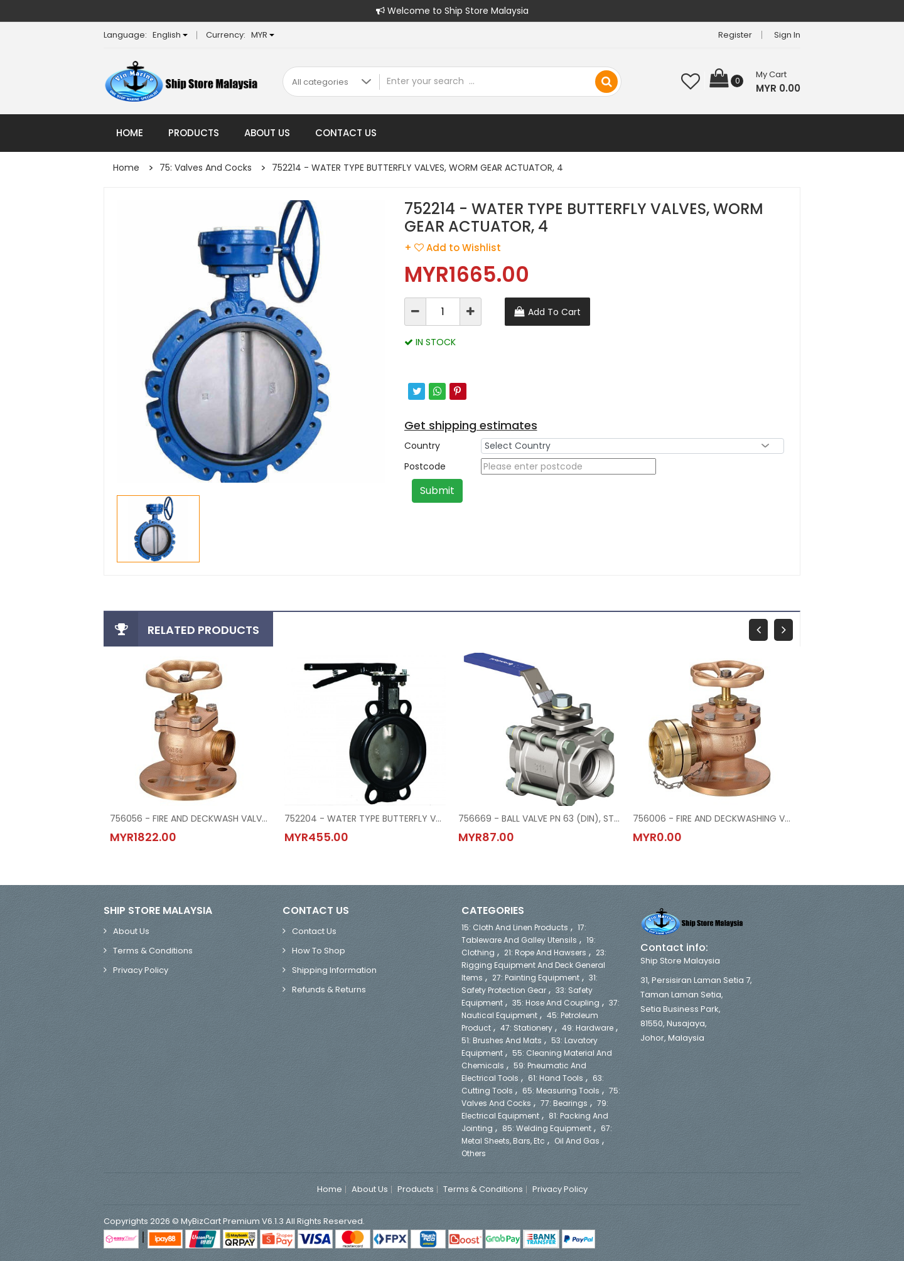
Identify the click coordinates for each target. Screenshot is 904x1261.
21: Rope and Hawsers (545, 952)
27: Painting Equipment (535, 977)
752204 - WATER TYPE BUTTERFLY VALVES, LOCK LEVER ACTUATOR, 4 (365, 818)
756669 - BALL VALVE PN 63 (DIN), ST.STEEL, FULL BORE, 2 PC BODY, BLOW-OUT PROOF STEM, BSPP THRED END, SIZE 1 (539, 818)
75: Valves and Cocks (205, 167)
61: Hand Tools (555, 1078)
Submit (437, 490)
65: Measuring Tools (561, 1090)
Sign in (787, 35)
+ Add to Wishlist (452, 247)
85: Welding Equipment (546, 1128)
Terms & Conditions (153, 951)
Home (129, 132)
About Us (267, 132)
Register (735, 35)
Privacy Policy (140, 970)
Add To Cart (554, 312)
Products (193, 132)
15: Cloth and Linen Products (514, 927)
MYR (262, 35)
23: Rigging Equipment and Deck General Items (533, 965)
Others (473, 1153)
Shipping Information (334, 970)
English (170, 35)
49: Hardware (587, 1027)
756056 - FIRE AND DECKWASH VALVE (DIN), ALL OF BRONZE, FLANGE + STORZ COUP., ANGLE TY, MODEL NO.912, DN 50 (191, 818)
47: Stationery (526, 1027)
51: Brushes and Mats (501, 1040)
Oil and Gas (577, 1140)
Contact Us (346, 132)
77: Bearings (564, 1103)
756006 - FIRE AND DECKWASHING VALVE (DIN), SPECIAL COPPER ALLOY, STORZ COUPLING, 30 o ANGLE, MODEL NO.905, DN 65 (714, 818)
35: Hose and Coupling (556, 1002)
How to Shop (318, 951)
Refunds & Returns (329, 989)
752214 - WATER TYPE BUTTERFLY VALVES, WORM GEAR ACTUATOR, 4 (417, 167)
